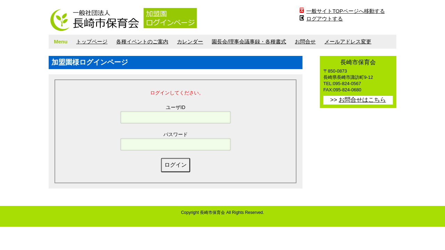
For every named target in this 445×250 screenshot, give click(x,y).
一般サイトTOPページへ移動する (345, 11)
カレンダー (190, 41)
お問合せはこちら (362, 100)
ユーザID (175, 107)
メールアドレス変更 (347, 41)
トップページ (91, 41)
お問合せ (305, 41)
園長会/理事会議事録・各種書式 (249, 41)
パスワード (175, 134)
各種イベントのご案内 (142, 41)
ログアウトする (324, 19)
